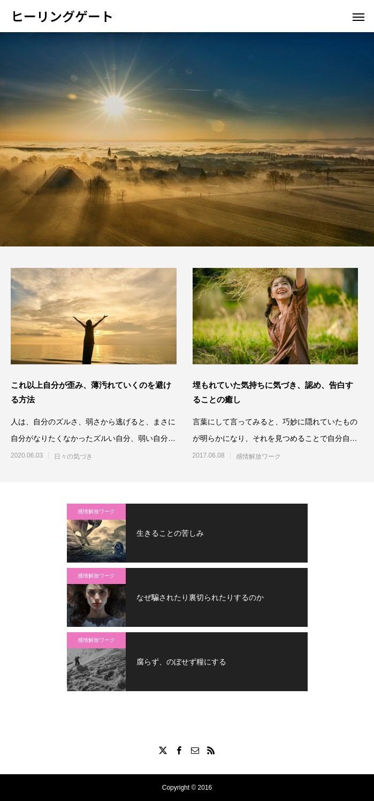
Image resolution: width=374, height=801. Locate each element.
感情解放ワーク (258, 456)
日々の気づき (73, 456)
